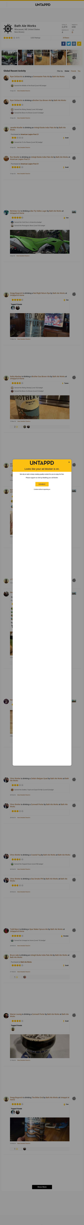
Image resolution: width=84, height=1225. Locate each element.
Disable (42, 484)
